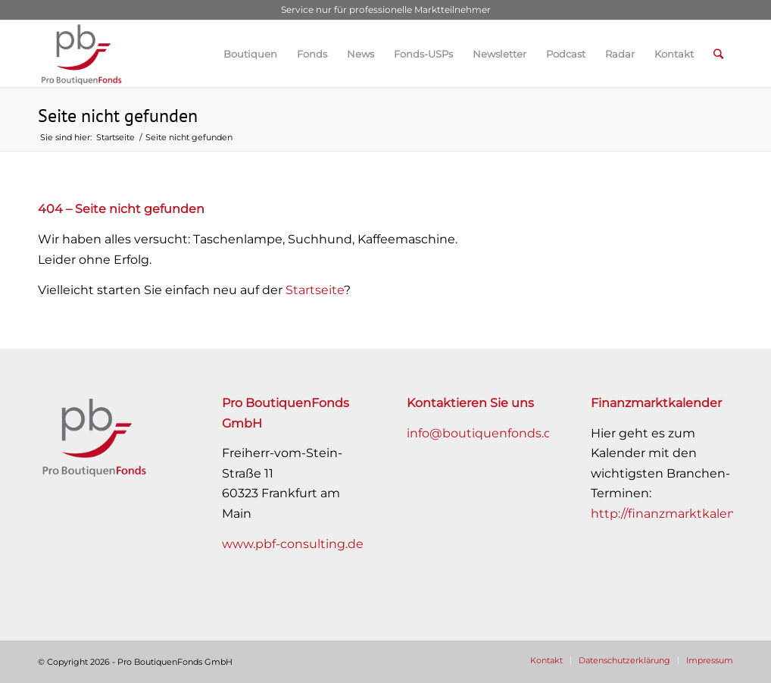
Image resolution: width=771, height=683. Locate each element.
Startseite (315, 290)
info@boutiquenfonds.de (483, 433)
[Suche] (718, 53)
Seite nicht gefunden (118, 115)
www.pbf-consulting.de (293, 544)
